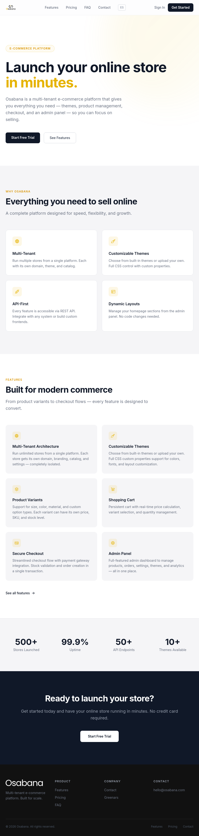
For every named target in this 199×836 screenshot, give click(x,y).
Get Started (181, 7)
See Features (60, 138)
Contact (104, 7)
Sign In (159, 7)
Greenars (111, 797)
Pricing (71, 7)
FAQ (87, 7)
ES (122, 7)
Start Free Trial (22, 138)
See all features (20, 593)
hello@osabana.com (169, 790)
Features (51, 7)
